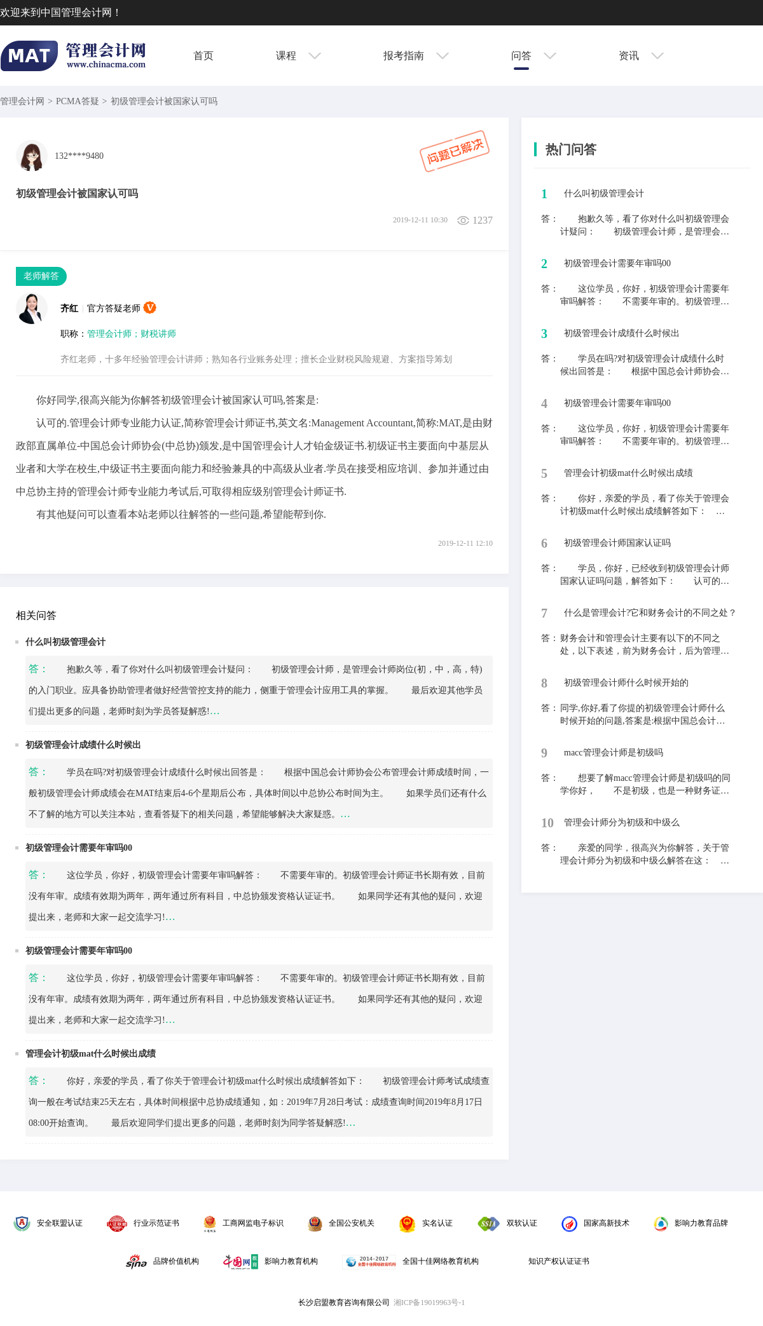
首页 (203, 55)
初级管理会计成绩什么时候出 (83, 745)
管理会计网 (22, 101)
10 (547, 823)
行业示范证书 (143, 1223)
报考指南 (416, 55)
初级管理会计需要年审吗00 (78, 848)
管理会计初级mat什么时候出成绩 (90, 1054)
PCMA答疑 (77, 101)
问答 (533, 55)
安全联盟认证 (48, 1223)
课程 (298, 55)
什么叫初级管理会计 (65, 642)
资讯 (641, 55)
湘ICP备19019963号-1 (429, 1302)
